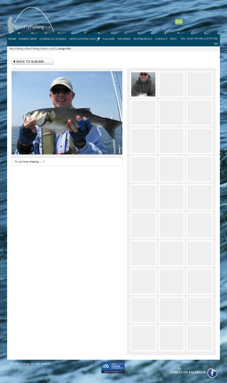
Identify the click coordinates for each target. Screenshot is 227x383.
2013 (53, 48)
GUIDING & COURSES (52, 38)
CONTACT (161, 38)
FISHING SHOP (28, 38)
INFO (173, 38)
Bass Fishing (16, 48)
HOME (12, 38)
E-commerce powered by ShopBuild (198, 363)
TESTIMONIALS (142, 38)
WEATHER (124, 38)
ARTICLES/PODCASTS (84, 39)
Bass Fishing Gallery (37, 48)
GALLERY (109, 38)
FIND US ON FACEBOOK (194, 372)
